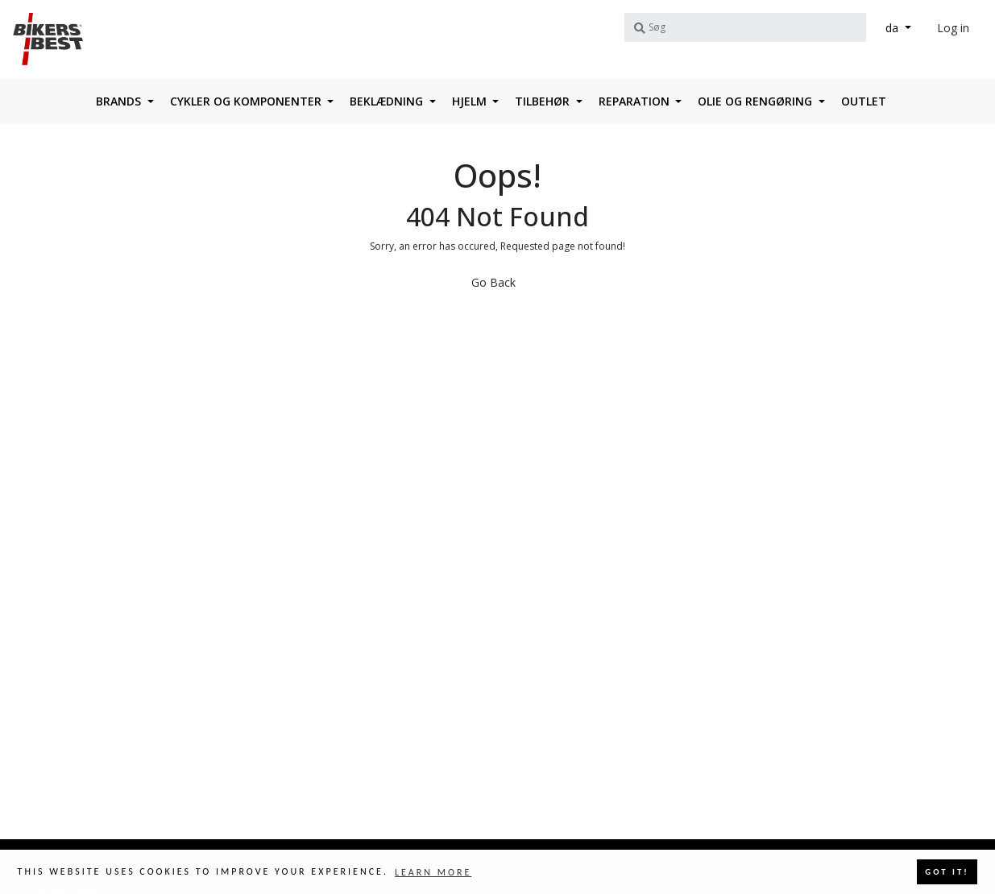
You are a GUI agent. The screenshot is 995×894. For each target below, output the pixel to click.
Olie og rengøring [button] (756, 101)
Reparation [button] (636, 101)
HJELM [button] (471, 101)
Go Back (493, 282)
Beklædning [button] (388, 101)
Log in (953, 27)
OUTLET (863, 101)
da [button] (893, 27)
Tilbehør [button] (544, 101)
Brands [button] (120, 101)
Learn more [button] (433, 872)
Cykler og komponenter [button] (247, 101)
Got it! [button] (946, 872)
